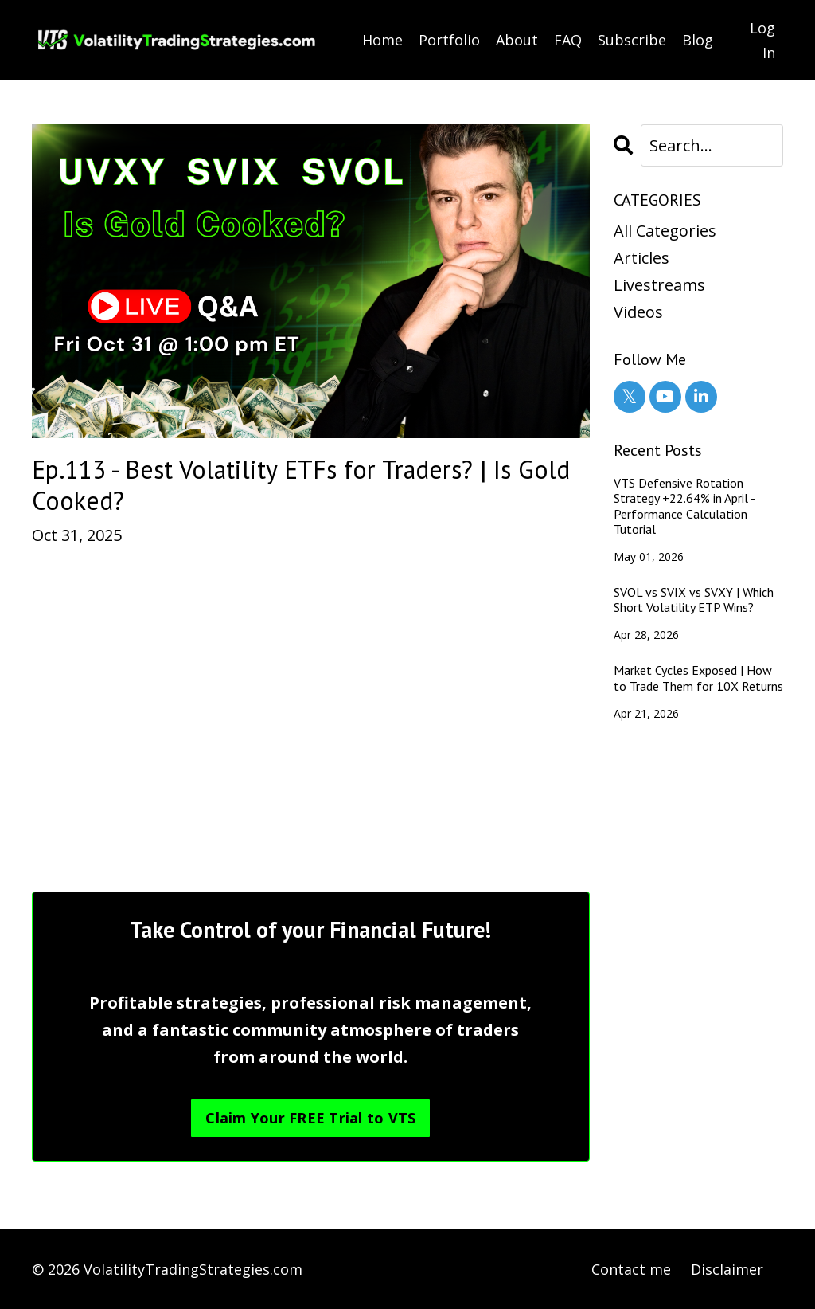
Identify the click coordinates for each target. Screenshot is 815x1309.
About (517, 39)
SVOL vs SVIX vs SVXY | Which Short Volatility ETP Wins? (694, 600)
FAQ (568, 39)
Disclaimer (727, 1269)
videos (638, 312)
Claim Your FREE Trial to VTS (310, 1117)
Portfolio (449, 39)
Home (382, 39)
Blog (697, 39)
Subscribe (632, 39)
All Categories (665, 230)
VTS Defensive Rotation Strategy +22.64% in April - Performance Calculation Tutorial (684, 506)
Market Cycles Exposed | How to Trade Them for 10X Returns (698, 678)
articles (641, 257)
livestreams (659, 285)
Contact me (631, 1269)
